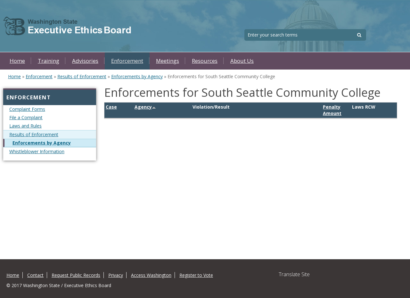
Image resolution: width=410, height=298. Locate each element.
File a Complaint (26, 117)
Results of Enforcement (81, 76)
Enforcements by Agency (137, 76)
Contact (35, 275)
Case (111, 107)
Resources (204, 60)
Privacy (115, 275)
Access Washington (151, 275)
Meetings (167, 60)
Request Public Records (76, 275)
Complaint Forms (27, 109)
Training (48, 60)
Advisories (85, 60)
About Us (242, 60)
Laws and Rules (25, 126)
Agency (145, 107)
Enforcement (127, 60)
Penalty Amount (332, 110)
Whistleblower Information (36, 151)
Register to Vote (196, 275)
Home (17, 60)
